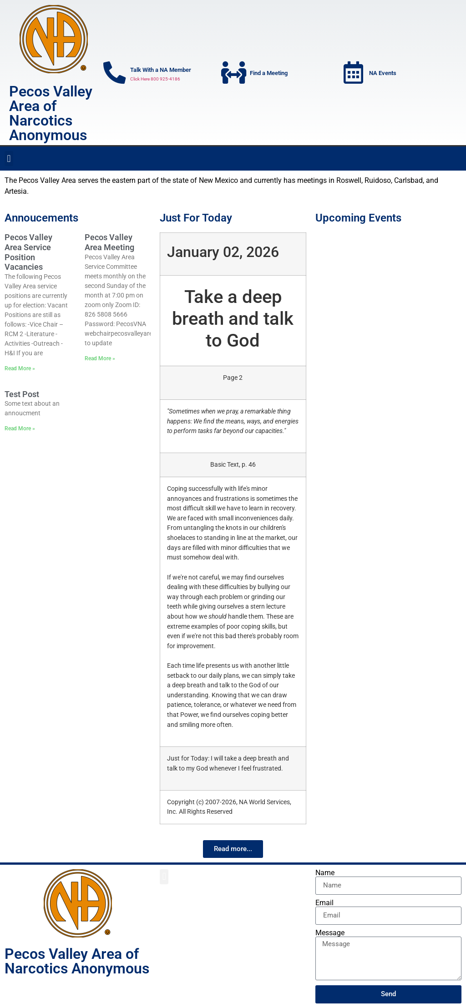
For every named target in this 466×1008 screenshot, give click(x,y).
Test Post (22, 394)
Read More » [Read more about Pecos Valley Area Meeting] (100, 358)
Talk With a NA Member (161, 69)
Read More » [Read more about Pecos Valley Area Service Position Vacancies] (20, 368)
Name (324, 873)
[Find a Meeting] (234, 72)
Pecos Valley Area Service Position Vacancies (28, 252)
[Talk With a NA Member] (114, 72)
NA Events (383, 73)
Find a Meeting (269, 73)
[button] (9, 158)
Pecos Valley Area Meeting (109, 242)
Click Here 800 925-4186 (156, 78)
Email (324, 903)
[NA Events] (353, 72)
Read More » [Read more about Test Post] (20, 428)
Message (329, 933)
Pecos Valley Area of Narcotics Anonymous (50, 113)
